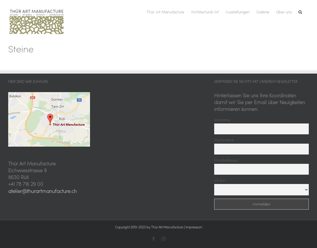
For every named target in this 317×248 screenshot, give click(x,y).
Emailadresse (226, 160)
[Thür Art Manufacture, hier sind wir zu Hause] (49, 94)
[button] (300, 11)
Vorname (222, 119)
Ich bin (220, 180)
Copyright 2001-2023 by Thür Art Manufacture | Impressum (158, 227)
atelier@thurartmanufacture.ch (42, 191)
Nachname (224, 140)
